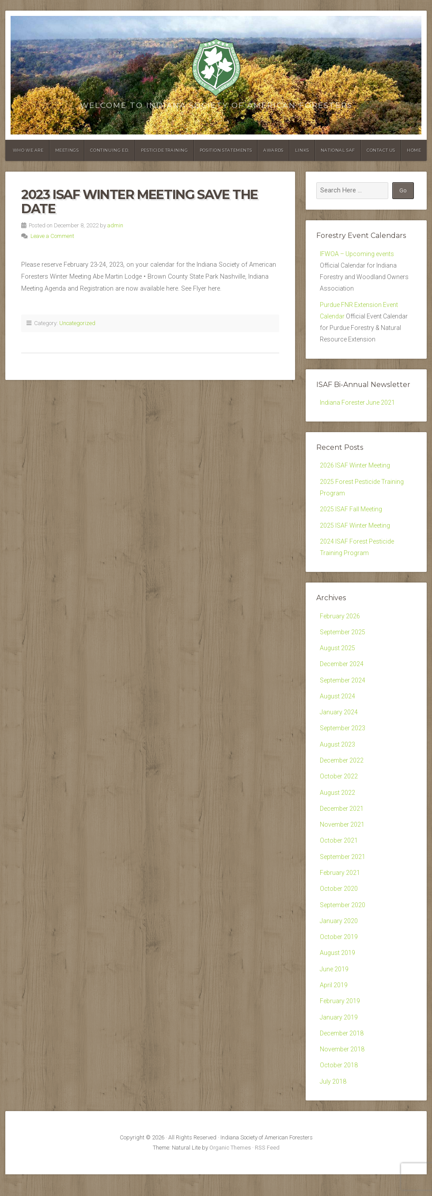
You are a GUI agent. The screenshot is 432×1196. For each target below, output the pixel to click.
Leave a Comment (52, 236)
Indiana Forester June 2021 (358, 406)
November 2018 (342, 1069)
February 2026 (340, 624)
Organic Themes (230, 1169)
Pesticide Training (164, 150)
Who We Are (28, 150)
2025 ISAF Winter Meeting (355, 532)
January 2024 (339, 723)
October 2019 (339, 954)
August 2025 (338, 656)
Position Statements (226, 150)
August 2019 (338, 970)
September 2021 (343, 871)
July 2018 (333, 1103)
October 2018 (339, 1086)
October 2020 (339, 904)
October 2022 (339, 789)
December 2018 (342, 1053)
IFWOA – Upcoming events (357, 254)
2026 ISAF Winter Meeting (355, 470)
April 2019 (334, 1004)
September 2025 (343, 640)
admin (115, 225)
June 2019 (334, 987)
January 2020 (339, 938)
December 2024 (342, 673)
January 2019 (339, 1037)
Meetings (67, 150)
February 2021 (340, 888)
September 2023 (343, 739)
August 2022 (338, 805)
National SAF (338, 150)
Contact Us (381, 150)
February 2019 (340, 1020)
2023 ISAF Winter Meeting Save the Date (139, 201)
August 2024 (338, 706)
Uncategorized (77, 323)
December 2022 (342, 772)
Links (302, 150)
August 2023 (338, 756)
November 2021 (342, 838)
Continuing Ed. (109, 150)
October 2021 (339, 855)
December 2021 (342, 822)
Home (414, 150)
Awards (273, 150)
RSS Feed (267, 1169)
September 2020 (343, 921)
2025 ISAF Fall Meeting (351, 515)
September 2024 (343, 690)
